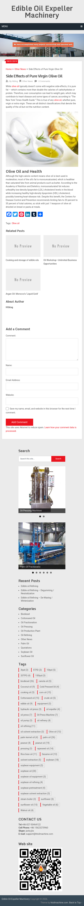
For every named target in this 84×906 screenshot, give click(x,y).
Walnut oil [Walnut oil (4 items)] (26, 810)
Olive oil (15, 223)
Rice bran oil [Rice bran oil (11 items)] (28, 754)
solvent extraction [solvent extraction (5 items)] (30, 760)
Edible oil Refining (29, 586)
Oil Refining (26, 635)
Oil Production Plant (30, 631)
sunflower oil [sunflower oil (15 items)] (28, 804)
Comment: (11, 335)
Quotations (26, 647)
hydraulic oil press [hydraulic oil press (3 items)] (30, 709)
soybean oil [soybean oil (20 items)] (28, 771)
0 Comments (44, 81)
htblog (15, 81)
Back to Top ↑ (75, 902)
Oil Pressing (26, 626)
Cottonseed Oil (28, 618)
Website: (10, 395)
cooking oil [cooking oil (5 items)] (27, 692)
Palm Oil (25, 643)
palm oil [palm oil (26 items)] (49, 737)
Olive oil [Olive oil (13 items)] (55, 731)
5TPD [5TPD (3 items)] (37, 670)
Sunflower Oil (27, 656)
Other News (20, 69)
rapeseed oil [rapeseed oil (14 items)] (45, 748)
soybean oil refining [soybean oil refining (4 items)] (31, 782)
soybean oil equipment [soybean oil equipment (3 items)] (33, 776)
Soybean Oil (26, 652)
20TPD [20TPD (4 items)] (25, 675)
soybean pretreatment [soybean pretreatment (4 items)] (32, 788)
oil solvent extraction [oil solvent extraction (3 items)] (32, 731)
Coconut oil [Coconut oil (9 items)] (27, 687)
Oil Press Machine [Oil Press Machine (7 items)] (47, 715)
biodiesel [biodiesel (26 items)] (27, 681)
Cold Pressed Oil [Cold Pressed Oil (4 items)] (49, 687)
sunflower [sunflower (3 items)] (47, 799)
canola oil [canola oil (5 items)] (45, 681)
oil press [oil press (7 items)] (26, 715)
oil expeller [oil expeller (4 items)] (53, 709)
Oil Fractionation (29, 622)
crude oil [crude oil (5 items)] (50, 698)
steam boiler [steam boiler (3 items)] (28, 799)
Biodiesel (25, 614)
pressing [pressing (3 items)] (26, 748)
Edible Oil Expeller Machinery (42, 11)
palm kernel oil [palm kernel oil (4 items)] (29, 737)
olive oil (15, 86)
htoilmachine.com (59, 902)
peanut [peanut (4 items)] (25, 743)
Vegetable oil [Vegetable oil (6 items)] (50, 804)
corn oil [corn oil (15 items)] (45, 692)
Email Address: (13, 380)
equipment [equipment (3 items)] (44, 703)
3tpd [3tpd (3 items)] (24, 670)
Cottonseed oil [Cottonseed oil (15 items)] (29, 698)
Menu (5, 26)
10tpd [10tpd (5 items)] (51, 670)
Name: (9, 365)
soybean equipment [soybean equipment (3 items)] (31, 765)
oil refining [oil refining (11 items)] (27, 726)
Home (9, 69)
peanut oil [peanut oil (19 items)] (42, 743)
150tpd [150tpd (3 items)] (40, 675)
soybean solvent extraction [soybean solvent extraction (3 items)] (35, 793)
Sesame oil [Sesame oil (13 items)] (49, 754)
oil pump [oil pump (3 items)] (26, 720)
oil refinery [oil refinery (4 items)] (44, 720)
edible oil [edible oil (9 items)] (26, 703)
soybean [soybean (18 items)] (52, 760)
